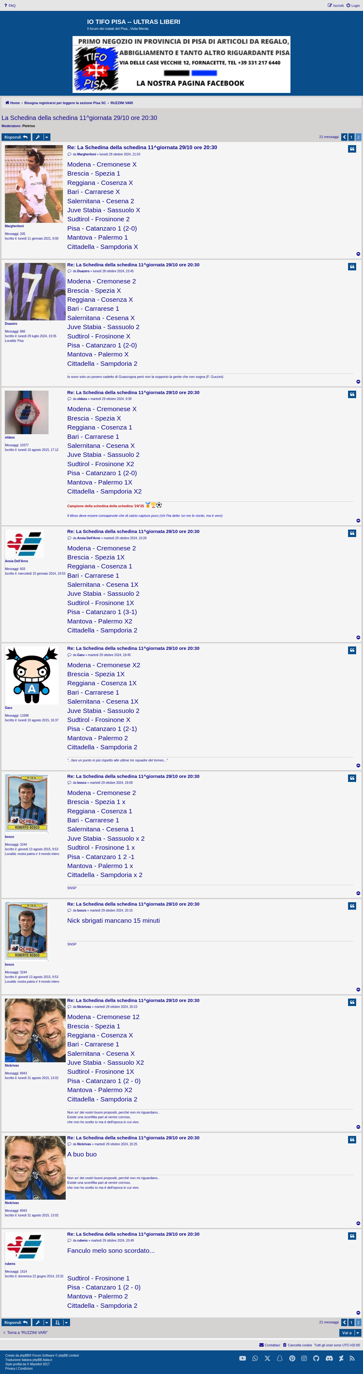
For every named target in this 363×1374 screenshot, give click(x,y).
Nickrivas (12, 1065)
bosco (9, 837)
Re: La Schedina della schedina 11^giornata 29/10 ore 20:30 (142, 147)
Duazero (11, 323)
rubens (10, 1264)
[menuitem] (9, 5)
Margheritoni (14, 226)
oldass (10, 437)
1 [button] (351, 137)
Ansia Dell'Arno (16, 561)
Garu (8, 708)
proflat (17, 1364)
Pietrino (28, 126)
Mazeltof (36, 1364)
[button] (344, 137)
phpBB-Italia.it (42, 1360)
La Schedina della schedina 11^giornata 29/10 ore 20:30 (79, 117)
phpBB (24, 1355)
